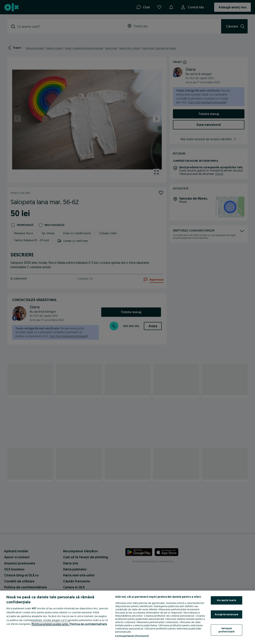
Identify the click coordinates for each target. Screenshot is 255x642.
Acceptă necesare (226, 614)
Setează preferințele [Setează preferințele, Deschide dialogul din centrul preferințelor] (227, 630)
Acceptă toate (226, 600)
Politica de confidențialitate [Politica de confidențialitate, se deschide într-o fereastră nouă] (88, 623)
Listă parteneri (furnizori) (132, 635)
